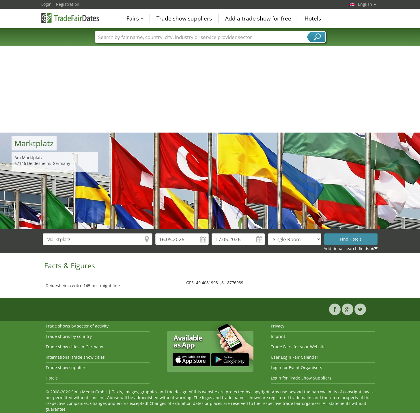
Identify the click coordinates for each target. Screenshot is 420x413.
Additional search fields (346, 248)
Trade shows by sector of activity (77, 326)
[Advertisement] (210, 89)
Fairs (134, 18)
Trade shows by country (69, 336)
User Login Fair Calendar (294, 357)
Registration (67, 4)
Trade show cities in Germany (74, 346)
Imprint (278, 336)
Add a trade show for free (258, 18)
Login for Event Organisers (296, 367)
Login (46, 4)
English (367, 4)
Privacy (277, 326)
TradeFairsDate (70, 18)
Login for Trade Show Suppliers (301, 378)
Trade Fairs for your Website (298, 346)
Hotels (313, 18)
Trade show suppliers (184, 18)
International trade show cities (75, 357)
